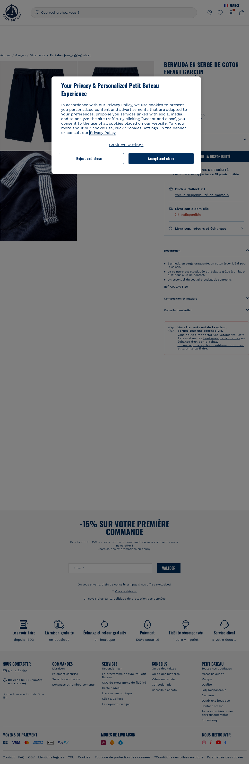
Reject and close (89, 158)
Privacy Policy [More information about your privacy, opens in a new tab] (103, 132)
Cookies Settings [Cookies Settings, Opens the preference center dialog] (126, 144)
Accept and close (161, 158)
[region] (126, 125)
